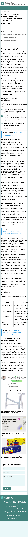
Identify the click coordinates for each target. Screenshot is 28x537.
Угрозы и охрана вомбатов (8, 37)
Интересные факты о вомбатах (9, 40)
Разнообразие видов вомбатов (9, 29)
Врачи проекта (16, 515)
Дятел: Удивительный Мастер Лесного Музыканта (12, 434)
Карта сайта (9, 515)
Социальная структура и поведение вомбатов (13, 34)
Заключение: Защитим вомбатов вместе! (12, 43)
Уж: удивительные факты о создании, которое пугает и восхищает (12, 411)
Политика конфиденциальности (14, 518)
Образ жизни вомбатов (7, 31)
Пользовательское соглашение (13, 517)
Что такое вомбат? (6, 26)
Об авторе (16, 380)
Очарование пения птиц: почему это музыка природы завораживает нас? (11, 456)
